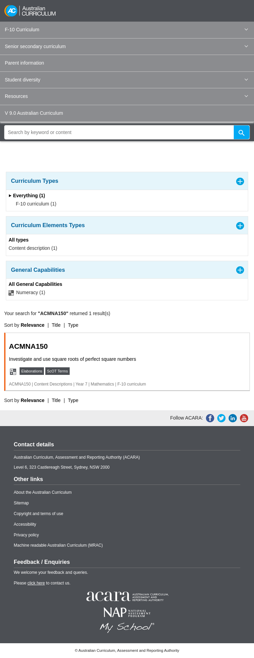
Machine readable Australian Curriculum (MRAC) (58, 545)
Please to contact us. (42, 583)
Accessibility (25, 524)
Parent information (24, 63)
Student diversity (126, 79)
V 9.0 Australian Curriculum (34, 113)
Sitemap (21, 503)
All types (18, 240)
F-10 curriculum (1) (33, 204)
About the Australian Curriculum (43, 492)
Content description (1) (33, 248)
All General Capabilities (35, 284)
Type (73, 325)
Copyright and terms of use (38, 513)
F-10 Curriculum (126, 29)
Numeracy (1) (27, 292)
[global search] (127, 132)
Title (56, 325)
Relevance (32, 325)
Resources (126, 96)
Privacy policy (26, 535)
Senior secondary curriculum (126, 46)
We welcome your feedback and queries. (51, 572)
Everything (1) (27, 195)
